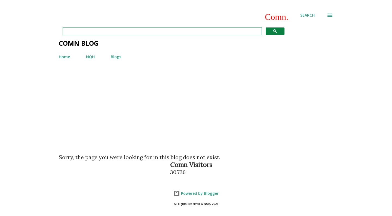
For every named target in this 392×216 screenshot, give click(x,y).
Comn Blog (79, 43)
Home (64, 56)
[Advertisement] (196, 104)
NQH (90, 56)
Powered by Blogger (196, 193)
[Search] (307, 15)
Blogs (116, 56)
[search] (161, 31)
